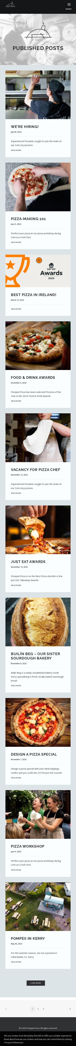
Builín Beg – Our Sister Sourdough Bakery (35, 656)
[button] (69, 4)
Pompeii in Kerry (28, 938)
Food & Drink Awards (33, 377)
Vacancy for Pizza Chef (35, 469)
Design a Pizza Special (34, 754)
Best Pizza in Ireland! (33, 295)
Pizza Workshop (27, 846)
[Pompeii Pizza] (10, 4)
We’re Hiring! (25, 126)
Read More (16, 150)
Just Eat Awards (28, 561)
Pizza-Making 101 (28, 219)
